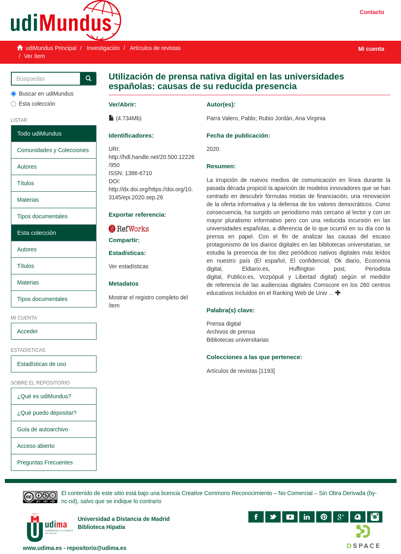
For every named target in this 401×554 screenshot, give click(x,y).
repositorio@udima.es (96, 548)
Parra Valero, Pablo (231, 118)
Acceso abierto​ (36, 446)
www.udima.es (42, 548)
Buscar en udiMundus (42, 93)
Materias (28, 200)
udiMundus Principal (50, 48)
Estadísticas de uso (41, 364)
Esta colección (33, 103)
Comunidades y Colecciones (53, 150)
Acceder (27, 331)
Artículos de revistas (155, 48)
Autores (27, 166)
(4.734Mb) (125, 118)
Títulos (25, 183)
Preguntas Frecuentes (45, 462)
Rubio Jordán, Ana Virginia (291, 118)
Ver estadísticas (129, 266)
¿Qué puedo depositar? (47, 413)
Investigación (103, 48)
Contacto (372, 12)
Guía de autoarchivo (42, 429)
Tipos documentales (42, 216)
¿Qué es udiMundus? (44, 396)
